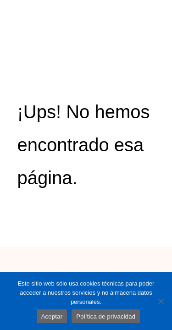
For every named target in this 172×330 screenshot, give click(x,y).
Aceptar (52, 316)
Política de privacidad (105, 316)
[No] (160, 301)
